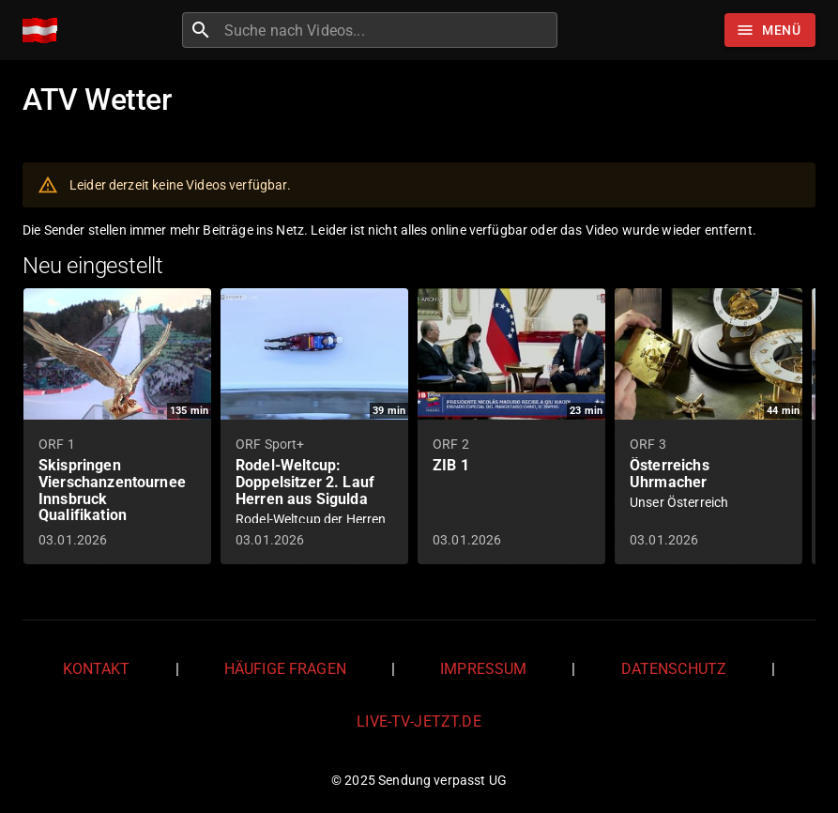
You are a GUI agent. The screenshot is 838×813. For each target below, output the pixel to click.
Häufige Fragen (285, 669)
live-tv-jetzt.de (418, 721)
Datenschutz (674, 669)
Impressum (483, 669)
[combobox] (388, 30)
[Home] (45, 30)
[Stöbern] (769, 30)
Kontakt (96, 669)
